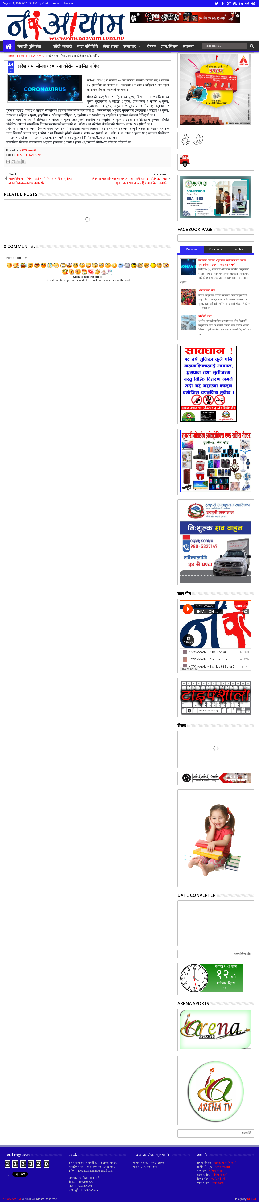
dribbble (247, 3)
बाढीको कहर (204, 316)
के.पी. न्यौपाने (218, 1178)
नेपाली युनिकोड (29, 46)
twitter (217, 3)
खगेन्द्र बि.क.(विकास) (225, 1162)
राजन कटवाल (222, 1166)
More (67, 3)
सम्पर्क (56, 3)
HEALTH (22, 155)
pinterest (253, 3)
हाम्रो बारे (44, 3)
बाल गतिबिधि (87, 46)
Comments (216, 249)
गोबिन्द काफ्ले (216, 1170)
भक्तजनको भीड (206, 290)
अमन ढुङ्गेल (218, 1182)
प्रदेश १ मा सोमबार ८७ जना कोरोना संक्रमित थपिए (58, 66)
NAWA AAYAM (28, 150)
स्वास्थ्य (188, 46)
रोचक (151, 46)
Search (251, 46)
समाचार (129, 46)
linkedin (241, 3)
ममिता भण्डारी (220, 1174)
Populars (191, 249)
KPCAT (251, 1199)
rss (235, 3)
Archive (239, 249)
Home (9, 46)
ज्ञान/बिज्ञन (169, 46)
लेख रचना (110, 46)
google (229, 3)
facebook (223, 3)
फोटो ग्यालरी (62, 46)
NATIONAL (36, 155)
